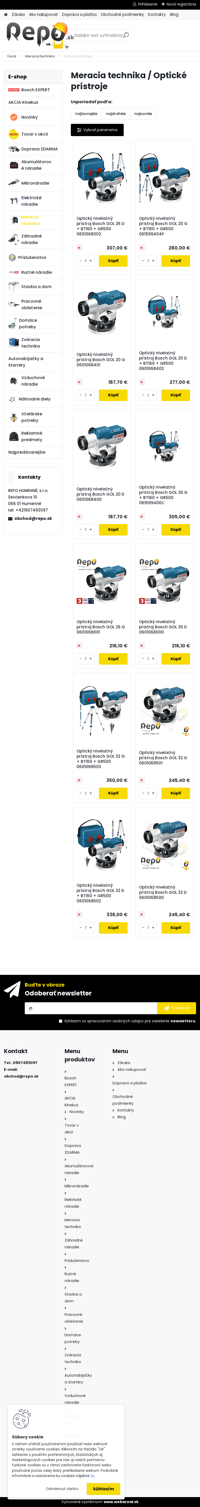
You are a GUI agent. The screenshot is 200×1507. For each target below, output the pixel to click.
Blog (174, 14)
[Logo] (40, 35)
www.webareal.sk (121, 1501)
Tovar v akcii (28, 134)
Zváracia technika (24, 343)
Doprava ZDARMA (33, 149)
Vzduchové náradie (26, 381)
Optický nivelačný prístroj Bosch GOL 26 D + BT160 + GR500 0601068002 (100, 226)
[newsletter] (177, 1008)
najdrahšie (116, 113)
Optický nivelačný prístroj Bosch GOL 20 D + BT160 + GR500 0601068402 (163, 360)
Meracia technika (40, 56)
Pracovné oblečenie (25, 304)
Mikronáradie (28, 183)
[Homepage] (6, 15)
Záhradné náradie (25, 239)
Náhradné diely (29, 399)
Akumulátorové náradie (29, 165)
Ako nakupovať (43, 14)
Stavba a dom (30, 287)
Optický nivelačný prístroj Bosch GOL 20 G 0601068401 (101, 360)
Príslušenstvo (27, 257)
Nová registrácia (181, 4)
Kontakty (157, 14)
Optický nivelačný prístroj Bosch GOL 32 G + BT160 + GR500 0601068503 (101, 759)
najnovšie (143, 113)
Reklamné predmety (25, 436)
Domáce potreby (22, 323)
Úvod (11, 56)
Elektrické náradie (24, 201)
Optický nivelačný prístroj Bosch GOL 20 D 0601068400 (100, 494)
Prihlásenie (148, 4)
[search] (126, 37)
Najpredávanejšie (26, 452)
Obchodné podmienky (122, 14)
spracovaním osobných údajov (115, 1021)
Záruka (18, 14)
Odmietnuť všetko (62, 1488)
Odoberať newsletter (58, 993)
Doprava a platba (79, 14)
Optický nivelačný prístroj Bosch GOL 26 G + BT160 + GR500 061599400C (163, 495)
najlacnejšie (86, 113)
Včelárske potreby (25, 417)
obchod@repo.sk (33, 518)
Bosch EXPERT (29, 90)
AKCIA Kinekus (23, 102)
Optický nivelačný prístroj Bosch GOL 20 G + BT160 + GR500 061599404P (163, 226)
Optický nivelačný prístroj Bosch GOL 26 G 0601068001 (101, 627)
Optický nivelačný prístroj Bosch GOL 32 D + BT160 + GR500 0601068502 (100, 893)
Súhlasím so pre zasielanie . (130, 1021)
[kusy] (86, 261)
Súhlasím (103, 1489)
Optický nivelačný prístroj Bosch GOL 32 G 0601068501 (163, 758)
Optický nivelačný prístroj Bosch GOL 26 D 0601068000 (163, 627)
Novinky (23, 117)
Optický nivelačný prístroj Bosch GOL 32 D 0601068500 (163, 892)
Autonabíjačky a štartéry (25, 362)
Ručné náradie (30, 272)
